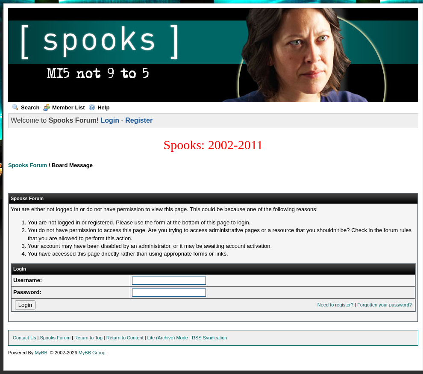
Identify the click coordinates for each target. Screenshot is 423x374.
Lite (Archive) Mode (167, 337)
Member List (64, 107)
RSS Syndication (209, 337)
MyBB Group (92, 352)
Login (109, 120)
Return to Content (125, 337)
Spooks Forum (27, 165)
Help (98, 107)
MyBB (41, 352)
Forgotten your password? (384, 304)
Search (25, 107)
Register (139, 120)
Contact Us (24, 337)
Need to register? (335, 304)
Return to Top (88, 337)
